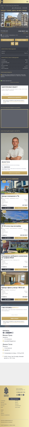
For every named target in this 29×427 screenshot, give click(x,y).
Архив (2, 407)
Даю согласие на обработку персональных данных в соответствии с (13, 101)
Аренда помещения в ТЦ (10, 196)
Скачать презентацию (7, 40)
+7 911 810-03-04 (8, 339)
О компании (3, 400)
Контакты (2, 405)
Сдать (2, 411)
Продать (2, 413)
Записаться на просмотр (14, 172)
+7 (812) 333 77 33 (20, 392)
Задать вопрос (14, 318)
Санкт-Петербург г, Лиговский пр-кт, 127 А (9, 35)
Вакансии (2, 402)
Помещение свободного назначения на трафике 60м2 (14, 257)
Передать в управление (5, 414)
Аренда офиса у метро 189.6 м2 (13, 288)
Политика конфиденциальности (7, 420)
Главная (2, 5)
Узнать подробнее (21, 207)
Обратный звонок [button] (14, 399)
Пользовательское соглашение (6, 422)
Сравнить (9, 207)
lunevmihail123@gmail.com (10, 341)
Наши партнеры (4, 404)
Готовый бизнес (18, 405)
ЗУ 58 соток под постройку (11, 226)
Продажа (17, 404)
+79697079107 (6, 167)
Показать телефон (21, 40)
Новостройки (17, 407)
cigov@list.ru (7, 350)
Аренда (16, 402)
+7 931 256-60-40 (8, 348)
